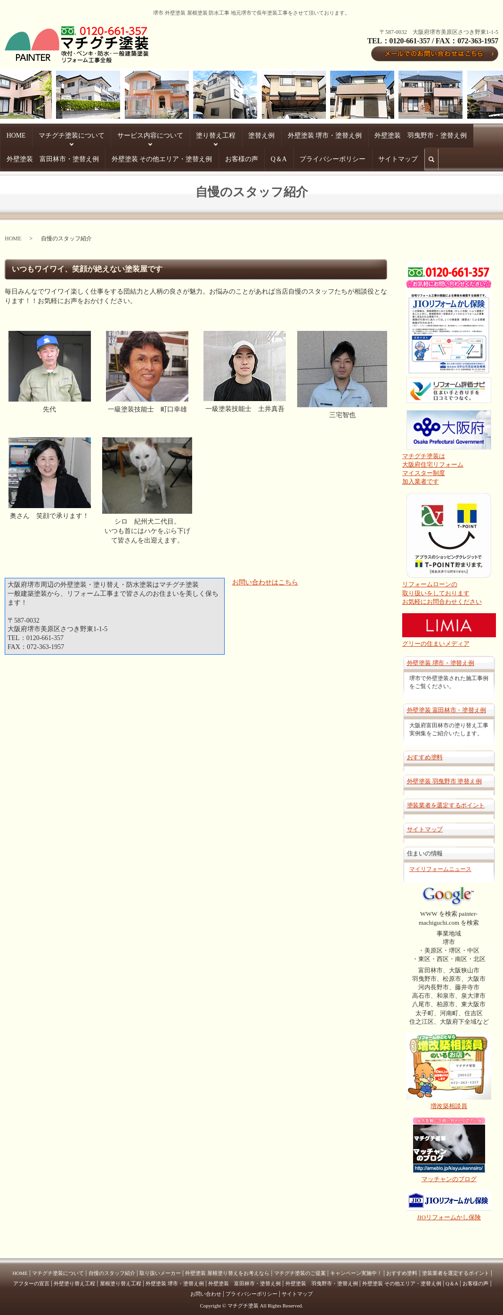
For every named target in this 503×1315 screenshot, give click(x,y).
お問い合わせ (205, 1289)
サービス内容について (103, 134)
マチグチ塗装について (47, 134)
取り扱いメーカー (160, 1268)
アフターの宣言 (31, 1279)
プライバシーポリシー (75, 155)
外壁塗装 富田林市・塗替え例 (369, 134)
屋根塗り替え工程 (120, 1279)
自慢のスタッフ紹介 (112, 1268)
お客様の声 (15, 155)
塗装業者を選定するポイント (446, 800)
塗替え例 (179, 134)
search (151, 159)
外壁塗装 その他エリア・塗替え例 (448, 134)
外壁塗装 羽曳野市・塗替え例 (292, 134)
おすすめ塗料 (425, 752)
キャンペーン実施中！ (356, 1268)
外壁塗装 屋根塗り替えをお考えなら (227, 1268)
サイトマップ (120, 155)
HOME (9, 134)
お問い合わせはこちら (265, 577)
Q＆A (38, 155)
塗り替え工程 (148, 134)
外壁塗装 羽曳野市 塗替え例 (444, 776)
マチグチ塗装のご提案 (300, 1268)
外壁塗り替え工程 (74, 1279)
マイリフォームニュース (440, 864)
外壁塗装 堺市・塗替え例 (223, 134)
